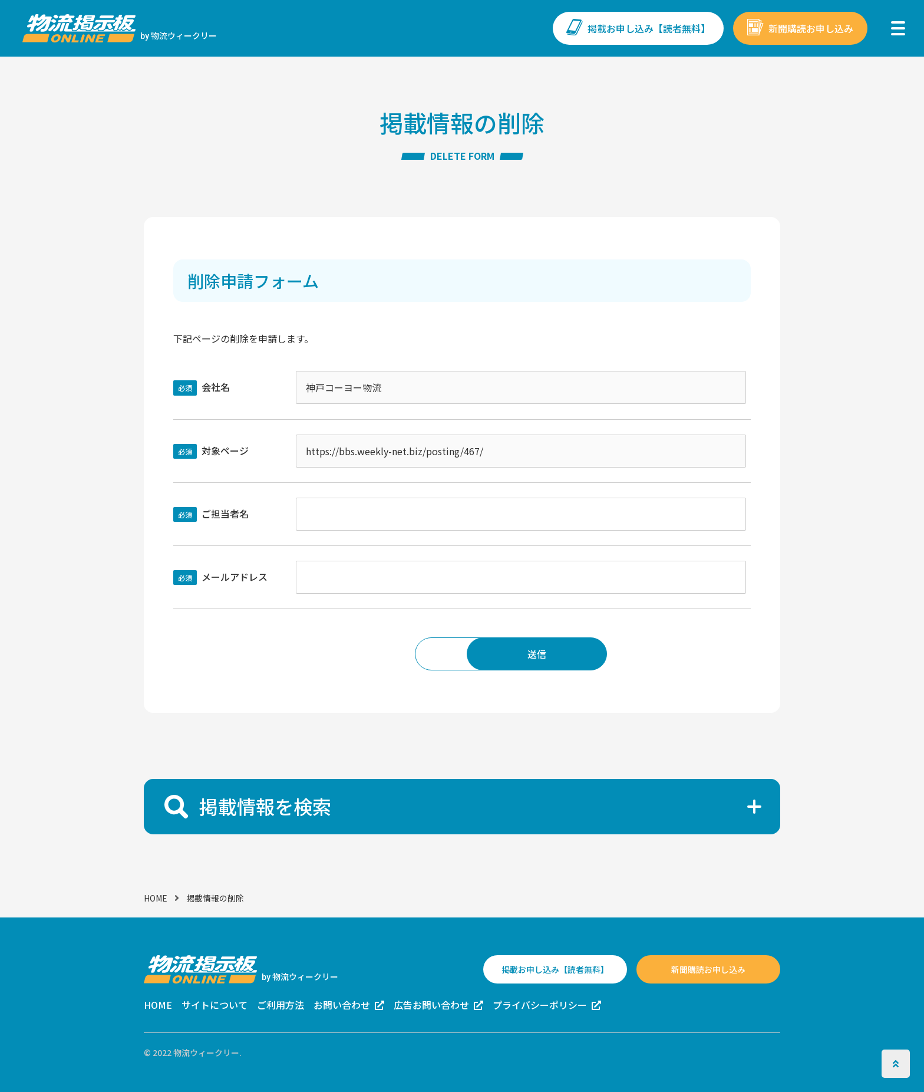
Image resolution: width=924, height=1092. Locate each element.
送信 (537, 654)
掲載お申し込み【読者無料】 (649, 28)
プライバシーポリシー (540, 1005)
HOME (155, 897)
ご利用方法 (280, 1005)
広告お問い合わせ (431, 1005)
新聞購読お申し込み (810, 28)
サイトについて (215, 1005)
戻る (386, 654)
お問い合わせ (342, 1005)
